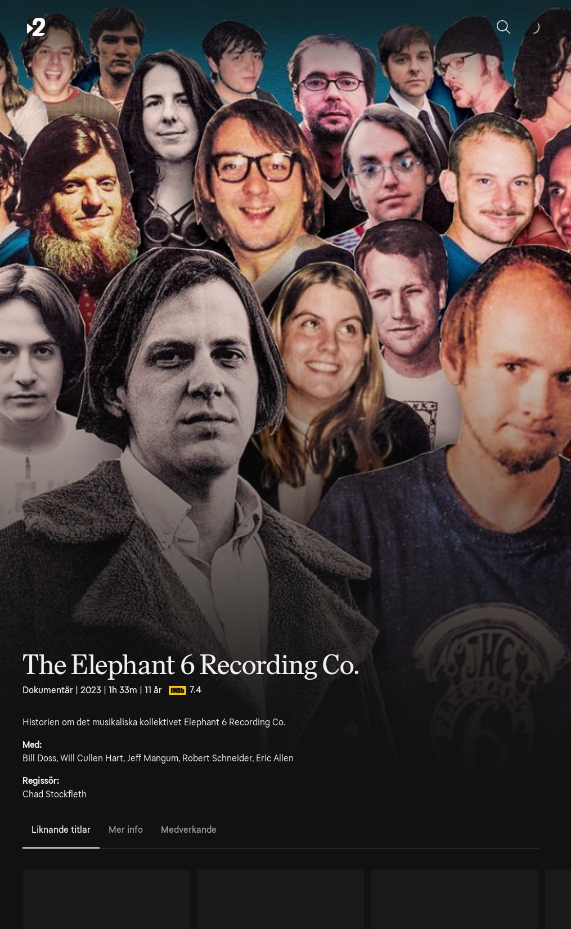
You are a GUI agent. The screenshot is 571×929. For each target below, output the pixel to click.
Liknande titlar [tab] (61, 829)
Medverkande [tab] (189, 829)
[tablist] (281, 830)
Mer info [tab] (126, 829)
